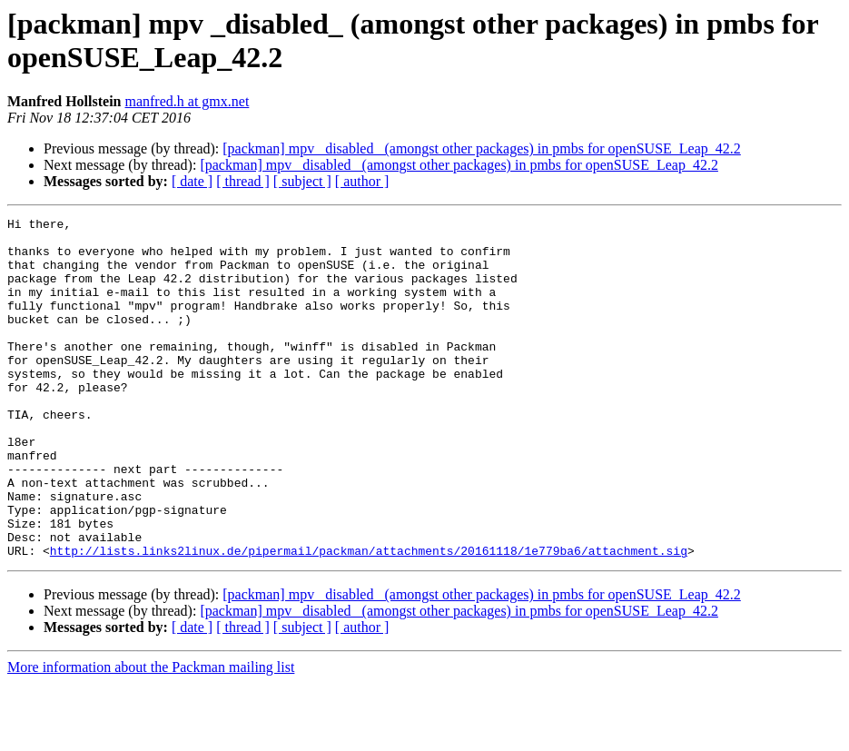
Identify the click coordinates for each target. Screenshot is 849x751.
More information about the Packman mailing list (150, 735)
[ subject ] (302, 181)
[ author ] (362, 181)
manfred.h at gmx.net (186, 101)
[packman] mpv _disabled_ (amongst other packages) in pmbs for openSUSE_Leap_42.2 (481, 148)
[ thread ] (243, 181)
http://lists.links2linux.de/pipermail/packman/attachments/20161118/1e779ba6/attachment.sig (368, 618)
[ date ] (192, 181)
